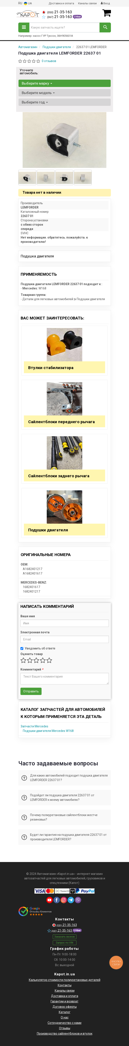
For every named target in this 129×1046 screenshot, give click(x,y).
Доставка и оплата (61, 3)
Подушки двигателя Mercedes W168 (48, 731)
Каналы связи (87, 3)
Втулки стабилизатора (50, 367)
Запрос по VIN (64, 942)
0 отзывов (49, 61)
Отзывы (64, 1028)
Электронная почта (35, 632)
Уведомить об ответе (37, 648)
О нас (64, 1017)
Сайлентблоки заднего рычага (58, 475)
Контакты (64, 985)
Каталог (64, 1012)
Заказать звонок (64, 936)
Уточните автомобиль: (29, 71)
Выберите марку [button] (37, 83)
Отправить (31, 691)
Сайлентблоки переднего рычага (61, 421)
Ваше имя (27, 616)
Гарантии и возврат (64, 1001)
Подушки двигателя (48, 530)
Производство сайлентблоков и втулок (64, 1033)
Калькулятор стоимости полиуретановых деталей (64, 980)
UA (28, 3)
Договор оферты (65, 1006)
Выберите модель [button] (38, 93)
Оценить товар (31, 654)
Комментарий (31, 669)
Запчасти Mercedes (34, 726)
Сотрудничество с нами (64, 1023)
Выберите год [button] (35, 102)
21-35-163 (57, 12)
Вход (105, 3)
